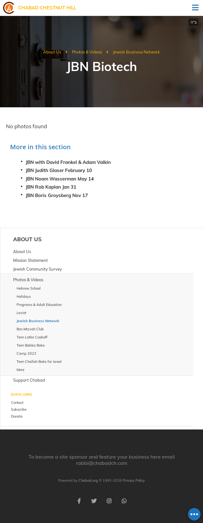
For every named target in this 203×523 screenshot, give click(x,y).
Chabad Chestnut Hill (47, 8)
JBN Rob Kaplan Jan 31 (51, 187)
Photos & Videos (87, 51)
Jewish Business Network (136, 51)
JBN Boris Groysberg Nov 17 (57, 195)
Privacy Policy (134, 480)
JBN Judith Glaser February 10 (59, 170)
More (20, 370)
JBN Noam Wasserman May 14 (60, 179)
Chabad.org (88, 480)
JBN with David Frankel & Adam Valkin (68, 162)
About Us (52, 51)
